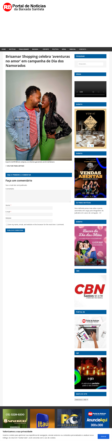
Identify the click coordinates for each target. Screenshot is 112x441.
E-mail (8, 212)
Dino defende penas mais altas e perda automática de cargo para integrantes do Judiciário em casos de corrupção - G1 (89, 210)
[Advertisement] (56, 30)
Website (8, 218)
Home (4, 49)
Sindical (72, 49)
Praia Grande (24, 49)
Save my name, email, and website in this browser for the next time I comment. (36, 224)
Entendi (103, 436)
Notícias (12, 49)
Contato (82, 49)
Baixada (35, 49)
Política (55, 49)
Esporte (46, 49)
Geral (64, 49)
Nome (8, 205)
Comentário (10, 189)
